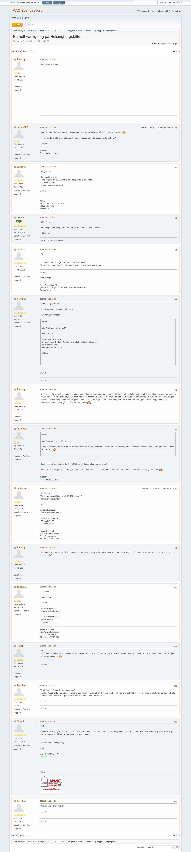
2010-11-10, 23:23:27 (48, 587)
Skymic (21, 721)
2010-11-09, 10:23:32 (48, 59)
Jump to (140, 847)
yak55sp (21, 166)
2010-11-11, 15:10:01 (48, 721)
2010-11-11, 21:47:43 (48, 801)
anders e (22, 488)
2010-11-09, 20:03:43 (48, 249)
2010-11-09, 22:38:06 (48, 389)
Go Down (16, 51)
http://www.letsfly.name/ (50, 513)
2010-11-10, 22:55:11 (48, 547)
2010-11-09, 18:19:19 (48, 127)
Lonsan (21, 217)
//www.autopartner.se (48, 290)
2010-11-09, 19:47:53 (48, 167)
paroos (21, 249)
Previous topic (159, 43)
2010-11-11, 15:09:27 (48, 685)
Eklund (79, 31)
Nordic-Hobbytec (51, 153)
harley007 (22, 127)
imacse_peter (70, 31)
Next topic (173, 43)
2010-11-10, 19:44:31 (48, 488)
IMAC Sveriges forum (28, 10)
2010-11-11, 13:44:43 (48, 646)
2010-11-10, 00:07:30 (48, 429)
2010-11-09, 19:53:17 (48, 217)
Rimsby (21, 59)
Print (175, 51)
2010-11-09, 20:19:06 (48, 299)
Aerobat (21, 299)
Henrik (20, 646)
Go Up (15, 835)
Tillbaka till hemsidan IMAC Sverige (159, 11)
